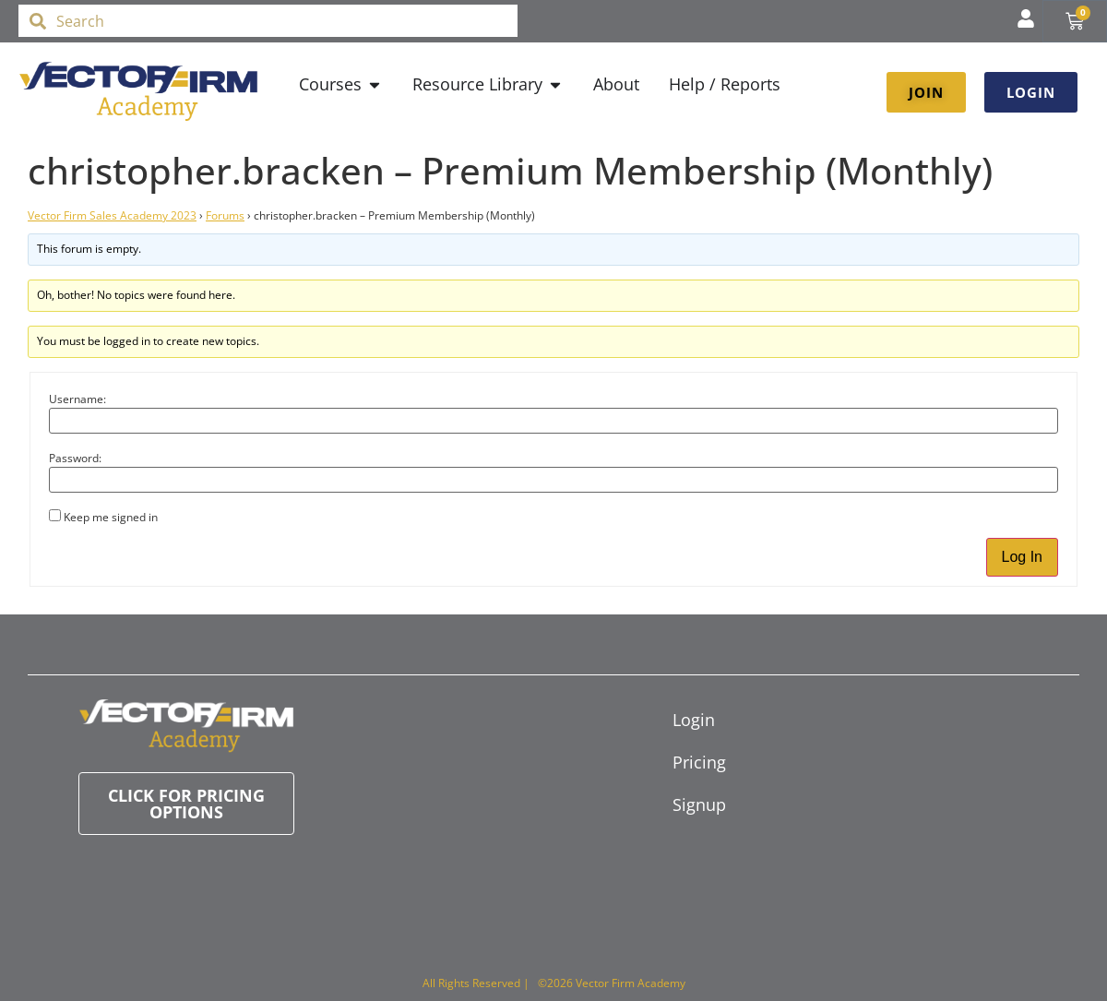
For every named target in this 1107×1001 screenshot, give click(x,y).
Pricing (699, 762)
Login (694, 720)
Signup (699, 804)
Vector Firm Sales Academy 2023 (112, 215)
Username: (77, 399)
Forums (225, 215)
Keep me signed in (111, 517)
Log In (1022, 557)
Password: (75, 458)
